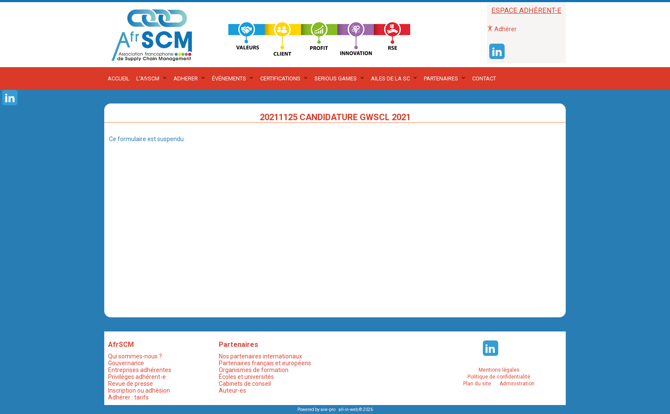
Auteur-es (232, 390)
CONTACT (484, 78)
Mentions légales (499, 370)
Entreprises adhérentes (139, 370)
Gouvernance (126, 363)
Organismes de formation (253, 370)
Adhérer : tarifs (128, 397)
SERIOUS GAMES (335, 78)
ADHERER (185, 78)
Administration (517, 384)
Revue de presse (130, 383)
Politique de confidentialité (498, 377)
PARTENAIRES (441, 78)
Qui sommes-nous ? (135, 356)
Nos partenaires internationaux (260, 356)
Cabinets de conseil (245, 383)
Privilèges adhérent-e (137, 376)
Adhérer (502, 29)
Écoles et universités (246, 376)
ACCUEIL (118, 78)
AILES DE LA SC (390, 78)
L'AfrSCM (147, 78)
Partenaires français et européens (265, 363)
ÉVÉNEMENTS (229, 78)
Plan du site (477, 384)
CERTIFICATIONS (280, 78)
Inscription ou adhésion (139, 390)
